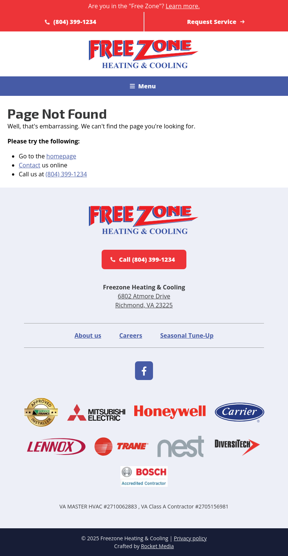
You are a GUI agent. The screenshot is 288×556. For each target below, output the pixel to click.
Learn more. (183, 6)
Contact (29, 165)
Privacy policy (190, 538)
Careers (130, 335)
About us (88, 335)
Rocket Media (157, 546)
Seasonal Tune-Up (186, 335)
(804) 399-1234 (66, 174)
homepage (61, 156)
